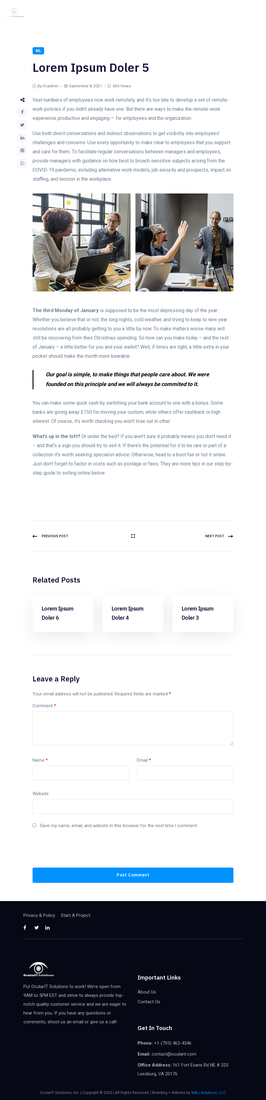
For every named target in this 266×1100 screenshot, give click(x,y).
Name (40, 760)
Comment (44, 705)
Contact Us (149, 1001)
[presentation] (79, 853)
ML (38, 51)
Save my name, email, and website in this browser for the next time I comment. (119, 825)
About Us (147, 992)
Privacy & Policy (39, 915)
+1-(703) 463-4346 (172, 1043)
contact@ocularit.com (174, 1054)
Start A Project (75, 915)
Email (144, 760)
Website (41, 793)
